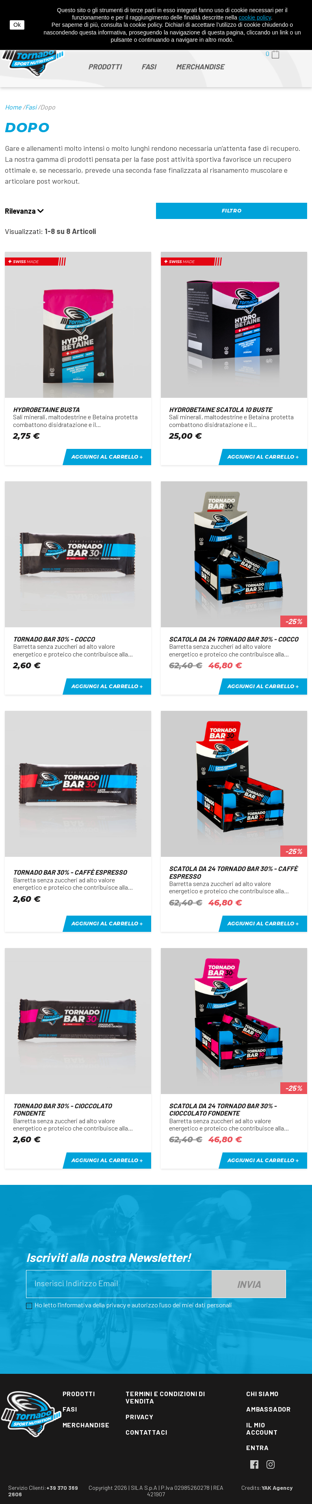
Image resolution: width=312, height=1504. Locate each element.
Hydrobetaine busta (46, 409)
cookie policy (255, 17)
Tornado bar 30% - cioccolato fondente (62, 1109)
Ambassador (268, 1409)
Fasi (70, 1409)
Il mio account (262, 1428)
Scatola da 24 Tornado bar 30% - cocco (233, 639)
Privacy (140, 1416)
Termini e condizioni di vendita (165, 1397)
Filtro (232, 211)
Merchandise (86, 1425)
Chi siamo (262, 1393)
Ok (17, 24)
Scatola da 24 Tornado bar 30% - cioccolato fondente (223, 1109)
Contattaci (146, 1432)
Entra (257, 1447)
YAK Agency (277, 1487)
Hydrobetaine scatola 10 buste (220, 409)
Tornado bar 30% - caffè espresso (70, 872)
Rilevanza (24, 211)
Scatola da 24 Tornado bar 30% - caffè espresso (233, 872)
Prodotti (79, 1393)
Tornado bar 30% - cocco (54, 639)
